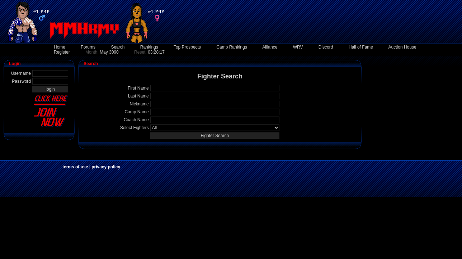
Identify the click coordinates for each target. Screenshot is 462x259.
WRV (298, 47)
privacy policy (105, 166)
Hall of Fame (361, 47)
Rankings (149, 47)
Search (117, 47)
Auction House (402, 47)
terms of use (75, 166)
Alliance (269, 47)
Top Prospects (187, 47)
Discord (326, 47)
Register (62, 52)
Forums (88, 47)
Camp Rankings (231, 47)
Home (59, 47)
